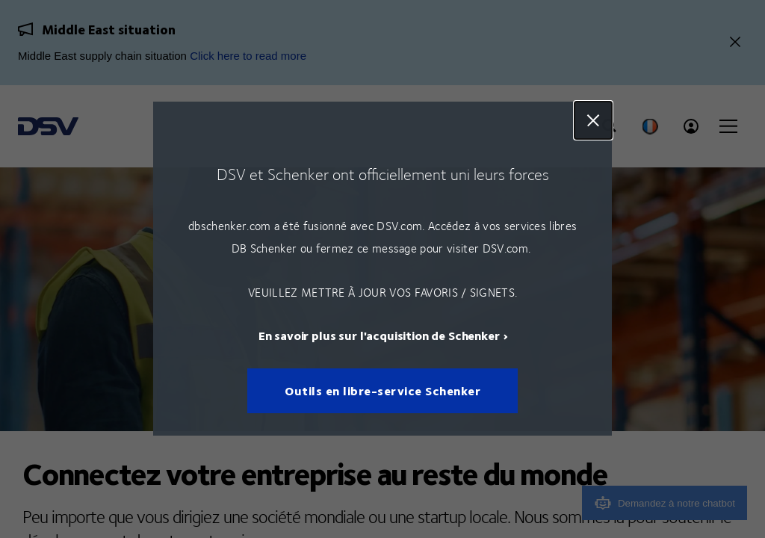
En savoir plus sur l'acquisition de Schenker (379, 336)
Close (593, 120)
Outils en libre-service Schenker (382, 391)
